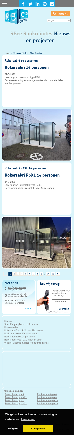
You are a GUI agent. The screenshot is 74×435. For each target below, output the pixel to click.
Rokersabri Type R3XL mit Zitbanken (23, 330)
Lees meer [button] (28, 419)
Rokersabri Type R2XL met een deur (23, 339)
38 (53, 274)
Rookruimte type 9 (47, 397)
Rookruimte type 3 (14, 400)
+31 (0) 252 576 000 (17, 287)
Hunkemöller (11, 327)
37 (48, 274)
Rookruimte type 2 (14, 394)
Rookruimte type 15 (47, 403)
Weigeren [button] (13, 428)
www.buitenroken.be (17, 296)
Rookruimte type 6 (47, 394)
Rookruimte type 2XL (16, 397)
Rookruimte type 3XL (16, 403)
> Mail (28, 308)
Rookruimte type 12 (47, 400)
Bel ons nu (60, 14)
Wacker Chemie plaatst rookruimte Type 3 (26, 342)
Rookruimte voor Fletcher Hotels (21, 333)
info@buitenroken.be (17, 294)
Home (7, 53)
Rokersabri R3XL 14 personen (19, 336)
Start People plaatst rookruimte (21, 324)
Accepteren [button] (38, 428)
